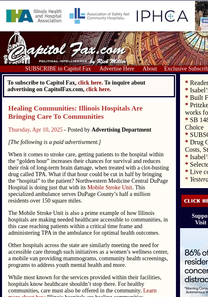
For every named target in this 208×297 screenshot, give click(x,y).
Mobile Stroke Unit (110, 187)
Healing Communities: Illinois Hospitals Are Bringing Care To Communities (75, 112)
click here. (98, 89)
